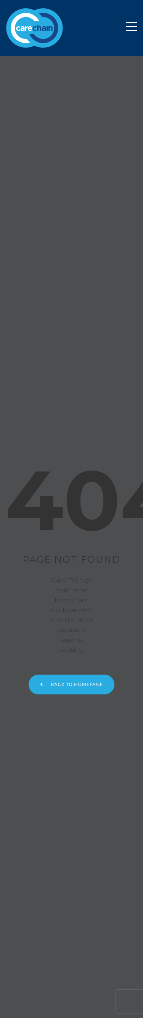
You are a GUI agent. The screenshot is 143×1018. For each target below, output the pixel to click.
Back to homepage (71, 684)
